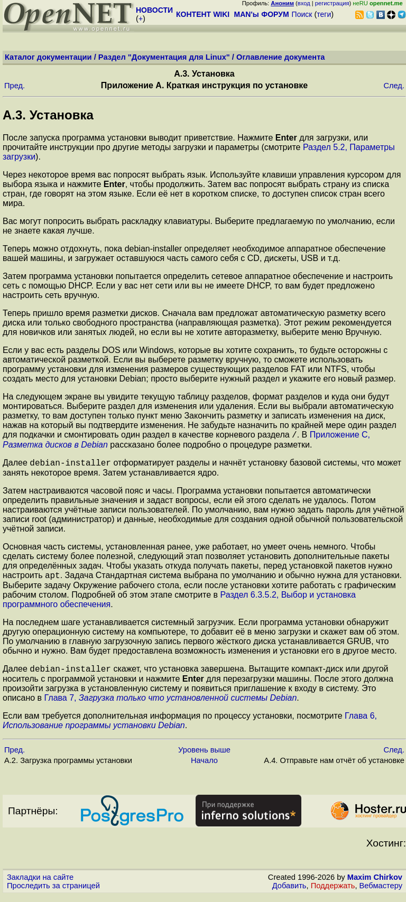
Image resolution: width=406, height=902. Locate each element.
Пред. (14, 85)
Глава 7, (170, 704)
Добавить (289, 892)
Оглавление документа (280, 57)
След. (393, 85)
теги (324, 14)
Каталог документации (48, 57)
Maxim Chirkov (374, 883)
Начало (204, 766)
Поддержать (333, 892)
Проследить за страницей (53, 892)
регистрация (332, 3)
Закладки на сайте (40, 883)
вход (304, 3)
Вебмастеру (380, 892)
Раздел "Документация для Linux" (164, 57)
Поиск (302, 14)
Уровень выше (204, 756)
